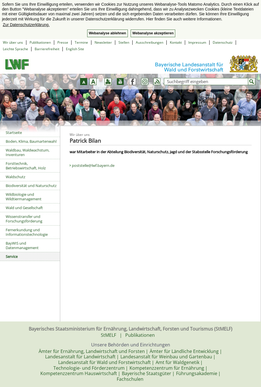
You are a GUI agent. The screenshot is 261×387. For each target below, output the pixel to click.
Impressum (197, 42)
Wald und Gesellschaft (24, 207)
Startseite (14, 132)
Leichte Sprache (15, 49)
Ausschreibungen (149, 42)
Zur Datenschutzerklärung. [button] (26, 24)
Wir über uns (13, 42)
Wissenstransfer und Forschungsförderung (24, 219)
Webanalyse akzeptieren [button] (153, 33)
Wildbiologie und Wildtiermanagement (23, 196)
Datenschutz (223, 42)
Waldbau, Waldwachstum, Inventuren (27, 152)
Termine (81, 42)
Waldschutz (15, 176)
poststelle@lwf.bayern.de (93, 165)
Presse (62, 42)
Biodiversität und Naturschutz (31, 185)
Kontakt (176, 42)
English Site (75, 49)
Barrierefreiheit (47, 49)
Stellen (123, 42)
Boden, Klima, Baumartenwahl (31, 141)
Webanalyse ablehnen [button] (107, 33)
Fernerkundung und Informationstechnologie (27, 232)
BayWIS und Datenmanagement (22, 245)
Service (12, 256)
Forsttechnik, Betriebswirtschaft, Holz (26, 166)
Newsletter (103, 42)
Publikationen (40, 42)
